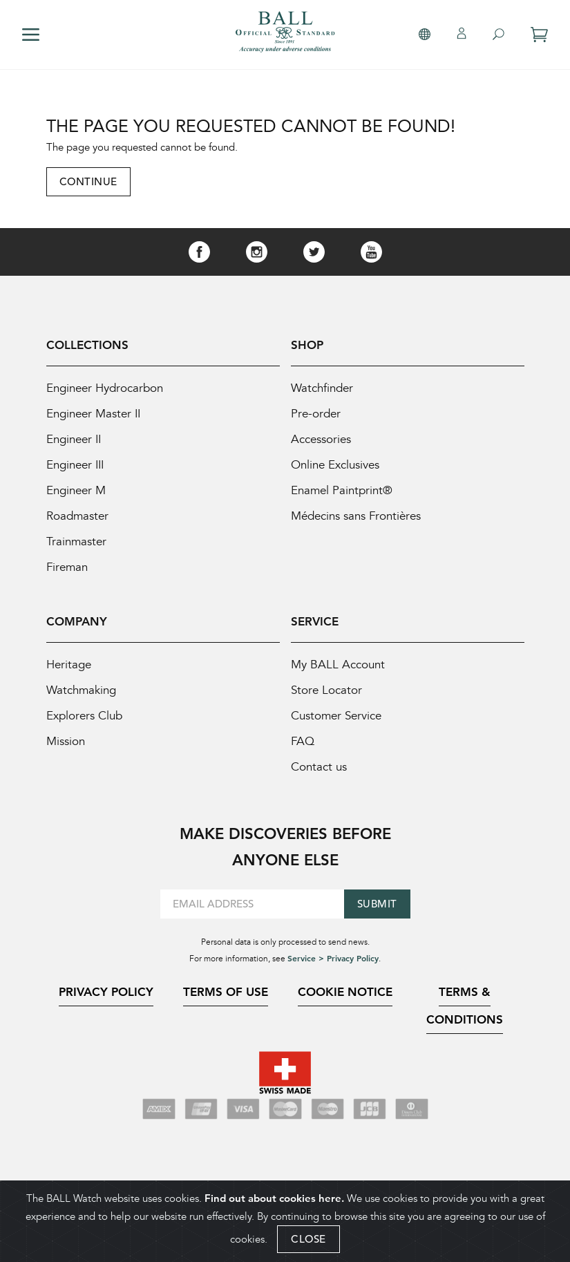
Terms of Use (225, 992)
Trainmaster (76, 541)
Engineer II (73, 439)
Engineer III (75, 465)
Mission (65, 741)
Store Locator (326, 690)
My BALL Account (338, 664)
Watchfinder (322, 388)
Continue (88, 181)
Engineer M (76, 490)
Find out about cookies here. (274, 1198)
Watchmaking (81, 690)
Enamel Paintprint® (341, 490)
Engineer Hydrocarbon (104, 388)
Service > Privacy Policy (333, 957)
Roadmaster (77, 516)
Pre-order (316, 414)
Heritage (68, 664)
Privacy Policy (106, 992)
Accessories (321, 439)
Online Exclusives (335, 465)
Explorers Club (84, 716)
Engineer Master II (93, 414)
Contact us (319, 767)
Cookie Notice (345, 992)
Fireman (67, 567)
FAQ (302, 741)
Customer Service (336, 716)
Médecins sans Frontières (356, 516)
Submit (377, 903)
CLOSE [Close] (308, 1238)
